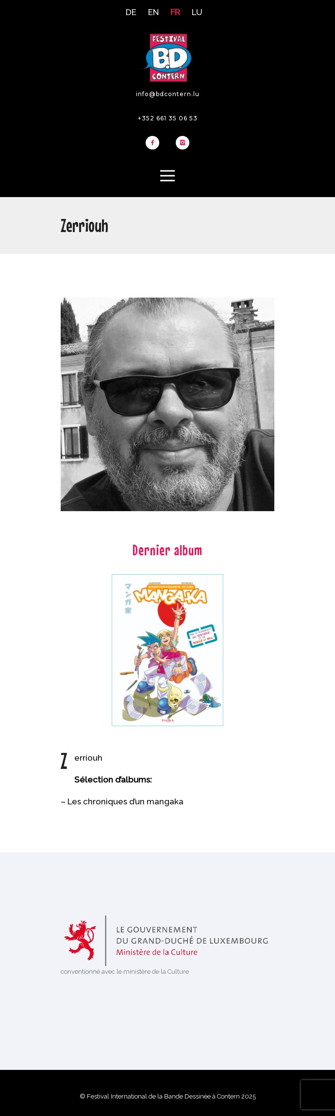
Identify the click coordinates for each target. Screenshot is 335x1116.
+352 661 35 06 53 (168, 118)
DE (131, 12)
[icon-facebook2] (155, 143)
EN (153, 12)
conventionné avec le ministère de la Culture (125, 971)
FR (175, 12)
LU (197, 12)
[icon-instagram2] (182, 143)
